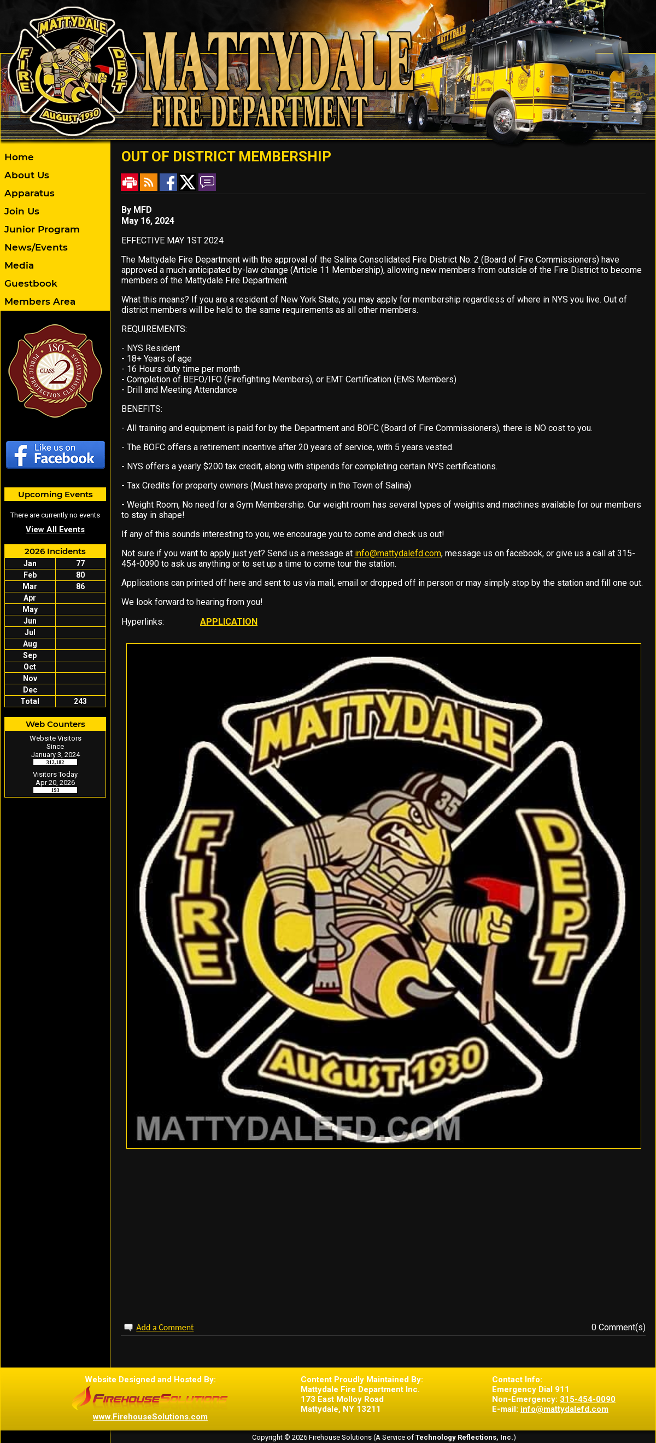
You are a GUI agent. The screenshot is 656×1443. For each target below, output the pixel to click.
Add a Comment (165, 1327)
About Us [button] (25, 175)
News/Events (35, 247)
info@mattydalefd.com (398, 553)
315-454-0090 (588, 1399)
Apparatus (28, 193)
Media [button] (18, 265)
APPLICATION (228, 621)
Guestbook (29, 283)
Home (18, 157)
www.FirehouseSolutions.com (150, 1417)
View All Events (55, 529)
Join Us (20, 211)
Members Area (38, 301)
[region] (55, 229)
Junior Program (41, 229)
